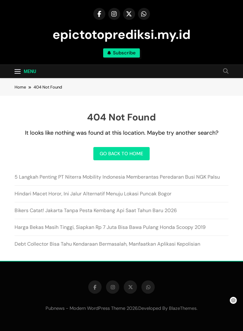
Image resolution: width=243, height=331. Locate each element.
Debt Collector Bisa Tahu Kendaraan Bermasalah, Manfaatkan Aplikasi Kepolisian (107, 244)
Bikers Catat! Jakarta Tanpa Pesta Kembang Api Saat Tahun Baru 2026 (96, 210)
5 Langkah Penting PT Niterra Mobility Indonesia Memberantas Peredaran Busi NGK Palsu (117, 177)
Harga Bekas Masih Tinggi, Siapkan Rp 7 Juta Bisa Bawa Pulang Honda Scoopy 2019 (110, 227)
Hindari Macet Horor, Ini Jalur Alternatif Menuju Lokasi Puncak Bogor (93, 193)
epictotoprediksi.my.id (121, 34)
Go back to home (121, 153)
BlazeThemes (182, 308)
